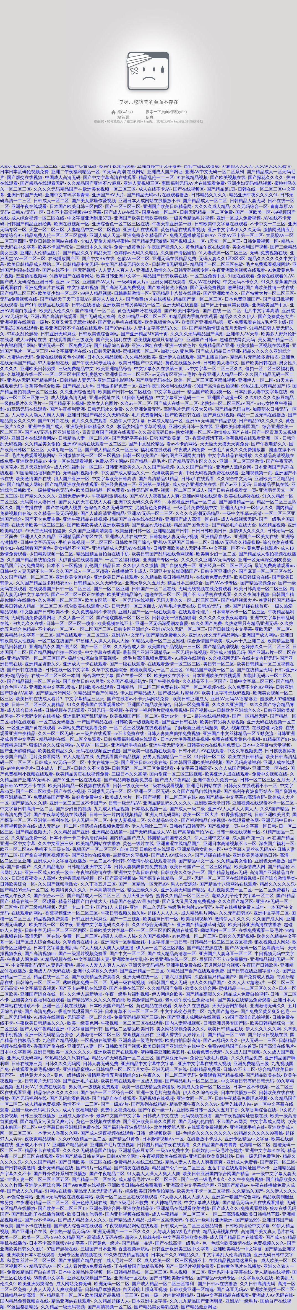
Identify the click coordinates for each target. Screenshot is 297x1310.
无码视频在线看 (196, 1115)
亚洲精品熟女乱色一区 (199, 849)
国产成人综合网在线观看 (78, 1225)
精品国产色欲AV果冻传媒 (135, 901)
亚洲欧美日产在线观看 (116, 577)
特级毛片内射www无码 (190, 907)
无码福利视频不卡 (80, 472)
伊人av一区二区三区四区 (160, 947)
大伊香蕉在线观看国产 (80, 559)
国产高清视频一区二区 (109, 1306)
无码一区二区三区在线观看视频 (225, 878)
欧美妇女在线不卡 (171, 675)
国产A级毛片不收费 (129, 1202)
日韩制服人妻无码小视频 (173, 536)
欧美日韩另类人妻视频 (222, 722)
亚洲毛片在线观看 (140, 229)
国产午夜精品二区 (107, 1173)
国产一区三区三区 (122, 206)
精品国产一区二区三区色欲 (216, 264)
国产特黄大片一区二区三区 (267, 293)
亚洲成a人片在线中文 (126, 536)
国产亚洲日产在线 (29, 1231)
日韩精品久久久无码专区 (98, 583)
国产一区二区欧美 (33, 791)
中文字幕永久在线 (255, 1278)
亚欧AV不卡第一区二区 (240, 235)
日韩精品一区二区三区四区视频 (221, 942)
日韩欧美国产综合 (132, 542)
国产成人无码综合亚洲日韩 (26, 281)
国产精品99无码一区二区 (24, 889)
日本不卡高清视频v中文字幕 (73, 212)
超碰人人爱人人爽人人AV (101, 965)
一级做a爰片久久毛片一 (23, 403)
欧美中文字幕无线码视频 (226, 693)
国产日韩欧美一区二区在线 (84, 1162)
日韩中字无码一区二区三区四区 (56, 930)
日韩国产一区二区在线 (154, 588)
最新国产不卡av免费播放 (223, 959)
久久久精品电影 (48, 866)
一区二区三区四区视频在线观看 (167, 930)
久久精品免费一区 (29, 837)
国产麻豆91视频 (218, 415)
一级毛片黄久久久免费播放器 (237, 449)
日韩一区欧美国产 (140, 455)
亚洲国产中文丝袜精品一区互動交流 (239, 733)
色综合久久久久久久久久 (207, 1133)
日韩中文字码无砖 (38, 542)
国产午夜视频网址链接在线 (241, 1115)
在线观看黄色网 (243, 820)
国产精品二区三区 (17, 293)
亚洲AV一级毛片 (241, 1301)
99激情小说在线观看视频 (151, 861)
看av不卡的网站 (181, 444)
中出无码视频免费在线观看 (212, 472)
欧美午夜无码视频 (117, 166)
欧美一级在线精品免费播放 (148, 1086)
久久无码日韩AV (235, 913)
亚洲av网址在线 (147, 345)
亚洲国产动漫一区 (225, 397)
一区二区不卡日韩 (107, 861)
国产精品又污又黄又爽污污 (46, 1121)
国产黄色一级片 (103, 1243)
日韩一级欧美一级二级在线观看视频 (148, 785)
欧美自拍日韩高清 (182, 1040)
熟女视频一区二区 (193, 432)
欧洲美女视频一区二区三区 (109, 189)
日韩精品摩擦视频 (102, 1289)
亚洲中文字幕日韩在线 (136, 872)
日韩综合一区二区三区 (38, 982)
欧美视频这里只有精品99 (159, 339)
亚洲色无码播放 (269, 861)
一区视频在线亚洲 (98, 1040)
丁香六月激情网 (176, 976)
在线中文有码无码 (259, 658)
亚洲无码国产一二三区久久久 (121, 1231)
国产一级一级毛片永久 (203, 1179)
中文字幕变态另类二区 (182, 1011)
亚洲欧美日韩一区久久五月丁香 (207, 1110)
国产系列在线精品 (148, 1104)
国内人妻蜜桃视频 (182, 1023)
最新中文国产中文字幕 (118, 1115)
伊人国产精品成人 (138, 693)
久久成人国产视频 (242, 1052)
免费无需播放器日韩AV (192, 235)
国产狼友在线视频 (131, 1167)
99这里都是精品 (22, 1306)
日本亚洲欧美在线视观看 (216, 675)
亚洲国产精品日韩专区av (80, 1156)
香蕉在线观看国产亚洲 (80, 1011)
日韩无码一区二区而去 (133, 606)
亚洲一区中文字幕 (17, 843)
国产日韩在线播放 (24, 669)
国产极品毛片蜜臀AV (178, 693)
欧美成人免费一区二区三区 (203, 1086)
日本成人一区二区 (53, 768)
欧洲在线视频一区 (71, 223)
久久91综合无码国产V (153, 924)
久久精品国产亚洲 (71, 832)
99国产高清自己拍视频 (216, 386)
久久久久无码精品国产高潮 (196, 333)
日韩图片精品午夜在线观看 (163, 1144)
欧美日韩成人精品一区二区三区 (31, 606)
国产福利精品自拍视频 (203, 820)
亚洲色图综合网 (104, 1208)
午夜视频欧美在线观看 (164, 1156)
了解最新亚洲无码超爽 (196, 727)
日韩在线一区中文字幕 (67, 669)
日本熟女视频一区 (149, 808)
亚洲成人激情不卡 (76, 1115)
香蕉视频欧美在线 (17, 826)
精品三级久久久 (142, 889)
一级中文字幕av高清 (242, 513)
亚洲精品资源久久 (42, 664)
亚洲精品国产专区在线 (80, 536)
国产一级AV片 (115, 1104)
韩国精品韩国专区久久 (169, 837)
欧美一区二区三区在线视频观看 (127, 1196)
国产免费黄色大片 (275, 316)
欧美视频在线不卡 (115, 623)
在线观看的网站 (26, 913)
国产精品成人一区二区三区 (93, 895)
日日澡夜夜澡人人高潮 (33, 878)
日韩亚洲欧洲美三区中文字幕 (181, 1249)
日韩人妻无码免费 (100, 1063)
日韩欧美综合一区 (17, 884)
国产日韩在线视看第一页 (232, 490)
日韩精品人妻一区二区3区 (83, 438)
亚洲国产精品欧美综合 (149, 704)
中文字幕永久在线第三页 (158, 368)
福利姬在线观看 (155, 449)
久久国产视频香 (154, 936)
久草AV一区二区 (92, 745)
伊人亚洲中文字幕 (212, 837)
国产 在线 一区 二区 (221, 310)
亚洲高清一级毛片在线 (140, 1040)
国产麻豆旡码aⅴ (171, 1057)
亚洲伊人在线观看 (176, 357)
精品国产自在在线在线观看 (136, 519)
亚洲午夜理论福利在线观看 (165, 386)
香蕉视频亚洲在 (138, 1034)
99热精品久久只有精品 (67, 1057)
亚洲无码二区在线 (169, 1069)
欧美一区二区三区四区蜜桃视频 (205, 380)
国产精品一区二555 (226, 1034)
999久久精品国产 (67, 1237)
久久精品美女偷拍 (42, 444)
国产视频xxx (202, 710)
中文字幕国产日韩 (85, 1028)
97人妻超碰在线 (53, 362)
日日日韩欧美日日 (209, 530)
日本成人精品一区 (165, 420)
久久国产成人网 (267, 918)
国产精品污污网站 (53, 693)
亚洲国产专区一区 (160, 559)
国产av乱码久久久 (220, 1040)
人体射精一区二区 (64, 449)
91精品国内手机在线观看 (193, 316)
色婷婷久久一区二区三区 (265, 646)
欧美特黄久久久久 (69, 889)
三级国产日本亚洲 (98, 1249)
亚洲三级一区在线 (270, 768)
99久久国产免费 (206, 623)
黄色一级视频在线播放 (98, 1121)
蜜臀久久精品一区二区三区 (182, 895)
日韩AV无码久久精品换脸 (235, 542)
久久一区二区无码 (55, 733)
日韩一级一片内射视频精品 (115, 814)
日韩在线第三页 (26, 1063)
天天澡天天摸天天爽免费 (224, 444)
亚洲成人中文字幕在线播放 (60, 861)
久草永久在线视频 (191, 1005)
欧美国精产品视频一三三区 (173, 646)
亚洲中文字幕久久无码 (95, 971)
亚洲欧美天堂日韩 (212, 803)
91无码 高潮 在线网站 (124, 171)
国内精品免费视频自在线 (24, 1301)
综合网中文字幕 (98, 675)
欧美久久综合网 (200, 988)
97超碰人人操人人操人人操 (102, 640)
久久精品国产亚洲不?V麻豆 (94, 183)
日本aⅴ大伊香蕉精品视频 (184, 739)
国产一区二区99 (95, 646)
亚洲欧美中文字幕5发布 (52, 687)
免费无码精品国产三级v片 (139, 1017)
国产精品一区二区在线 (94, 1179)
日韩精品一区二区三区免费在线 (147, 687)
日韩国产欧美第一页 (169, 438)
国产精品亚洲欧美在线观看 (71, 484)
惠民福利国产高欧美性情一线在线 (261, 287)
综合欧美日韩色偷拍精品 (149, 1191)
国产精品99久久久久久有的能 (96, 1000)
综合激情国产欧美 (205, 640)
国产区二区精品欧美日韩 (129, 1028)
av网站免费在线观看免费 (82, 727)
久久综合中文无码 (234, 478)
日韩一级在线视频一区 (238, 832)
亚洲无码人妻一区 (85, 1046)
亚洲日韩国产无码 (24, 195)
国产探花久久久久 (265, 177)
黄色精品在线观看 (153, 1005)
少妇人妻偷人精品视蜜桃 (104, 241)
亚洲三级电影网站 (115, 380)
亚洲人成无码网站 (162, 814)
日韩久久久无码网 (62, 1063)
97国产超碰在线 (62, 1249)
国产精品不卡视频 (66, 403)
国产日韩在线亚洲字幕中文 (253, 971)
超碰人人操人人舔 (118, 936)
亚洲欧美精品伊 (138, 1208)
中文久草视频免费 (244, 750)
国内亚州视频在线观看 (127, 1214)
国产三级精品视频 (38, 907)
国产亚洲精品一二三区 (142, 971)
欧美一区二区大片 (200, 814)
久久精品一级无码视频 (55, 513)
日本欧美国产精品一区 (111, 1005)
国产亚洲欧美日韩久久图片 (149, 1121)
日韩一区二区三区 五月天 (265, 779)
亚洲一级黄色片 (180, 345)
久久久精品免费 (246, 1057)
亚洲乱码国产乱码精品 (85, 716)
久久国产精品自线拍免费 (31, 559)
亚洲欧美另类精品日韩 (255, 855)
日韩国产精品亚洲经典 (29, 223)
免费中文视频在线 (269, 774)
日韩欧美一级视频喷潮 (174, 617)
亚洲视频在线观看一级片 (24, 322)
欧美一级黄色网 (82, 1023)
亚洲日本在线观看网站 (33, 438)
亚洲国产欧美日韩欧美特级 (140, 218)
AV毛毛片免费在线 (176, 606)
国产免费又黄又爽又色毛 (265, 1011)
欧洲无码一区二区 (111, 1283)
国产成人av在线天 (121, 212)
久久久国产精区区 (235, 901)
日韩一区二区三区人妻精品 (37, 704)
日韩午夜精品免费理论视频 (241, 1098)
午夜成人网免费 (189, 449)
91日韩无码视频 (104, 351)
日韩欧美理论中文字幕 (247, 1225)
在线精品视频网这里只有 (234, 1260)
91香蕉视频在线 (236, 814)
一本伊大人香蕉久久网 (55, 1133)
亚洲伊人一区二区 (255, 380)
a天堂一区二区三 (224, 241)
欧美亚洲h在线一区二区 (173, 959)
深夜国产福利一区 (276, 843)
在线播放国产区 (63, 258)
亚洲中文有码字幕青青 (67, 195)
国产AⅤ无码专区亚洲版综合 (52, 432)
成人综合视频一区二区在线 (37, 218)
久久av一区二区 (135, 403)
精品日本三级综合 (185, 583)
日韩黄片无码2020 (42, 1081)
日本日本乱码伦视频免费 (24, 171)
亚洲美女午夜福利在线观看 (37, 1000)
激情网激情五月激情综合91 (113, 1075)
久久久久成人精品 (212, 206)
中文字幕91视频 (82, 287)
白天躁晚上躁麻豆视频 (145, 1289)
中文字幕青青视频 (38, 988)
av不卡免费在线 (129, 733)
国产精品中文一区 (196, 861)
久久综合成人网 (129, 646)
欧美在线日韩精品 (245, 756)
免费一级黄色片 (129, 247)
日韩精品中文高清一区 (22, 1295)
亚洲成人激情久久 (153, 270)
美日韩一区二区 (218, 664)
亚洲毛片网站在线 (204, 785)
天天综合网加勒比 (230, 1005)
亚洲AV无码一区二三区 (150, 513)
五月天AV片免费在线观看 (41, 1086)
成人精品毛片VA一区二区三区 (148, 1179)
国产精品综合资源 (111, 345)
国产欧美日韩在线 (259, 362)
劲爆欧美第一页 (167, 472)
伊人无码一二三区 (258, 1040)
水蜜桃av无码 (20, 357)
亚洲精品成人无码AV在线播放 (121, 548)
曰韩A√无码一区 (27, 212)
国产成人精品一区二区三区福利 (163, 1283)
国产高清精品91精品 (158, 478)
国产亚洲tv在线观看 (91, 855)
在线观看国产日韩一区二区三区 (60, 588)
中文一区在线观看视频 (70, 461)
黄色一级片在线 (138, 843)
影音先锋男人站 (235, 1104)
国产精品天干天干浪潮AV (65, 299)
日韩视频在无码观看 (65, 710)
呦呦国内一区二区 (218, 930)
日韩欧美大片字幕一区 (111, 930)
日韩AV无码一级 (213, 606)
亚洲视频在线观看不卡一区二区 (263, 803)
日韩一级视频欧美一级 (158, 1133)
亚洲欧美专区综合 (73, 577)
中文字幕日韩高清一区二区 (26, 808)
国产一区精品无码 (249, 716)
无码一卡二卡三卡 (76, 907)
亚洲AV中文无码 (127, 635)
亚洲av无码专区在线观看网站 (64, 1196)
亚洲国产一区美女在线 (256, 536)
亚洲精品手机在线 (128, 745)
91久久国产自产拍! (195, 467)
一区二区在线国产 (55, 640)
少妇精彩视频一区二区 (51, 554)
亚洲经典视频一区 (118, 484)
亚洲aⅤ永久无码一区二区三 (178, 629)
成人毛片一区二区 (124, 1260)
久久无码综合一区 (250, 206)
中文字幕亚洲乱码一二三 (180, 397)
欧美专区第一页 (100, 600)
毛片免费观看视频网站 (268, 264)
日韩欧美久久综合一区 (183, 872)
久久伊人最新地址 (85, 994)
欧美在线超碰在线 (242, 496)
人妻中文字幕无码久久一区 (160, 328)
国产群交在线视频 (24, 177)
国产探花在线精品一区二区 (165, 878)
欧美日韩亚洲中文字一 (118, 276)
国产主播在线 (29, 507)
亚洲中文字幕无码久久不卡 (102, 924)
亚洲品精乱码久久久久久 (167, 803)
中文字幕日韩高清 (194, 768)
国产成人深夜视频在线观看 (107, 1133)
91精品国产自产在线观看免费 (195, 971)
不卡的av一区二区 (55, 629)
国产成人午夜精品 (173, 779)
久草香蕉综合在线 (258, 1110)
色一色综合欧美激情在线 (226, 1243)
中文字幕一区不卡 (226, 548)
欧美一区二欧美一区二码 (24, 1237)
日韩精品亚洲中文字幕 (89, 866)
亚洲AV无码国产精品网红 (32, 380)
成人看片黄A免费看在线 (88, 1266)
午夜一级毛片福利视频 (127, 994)
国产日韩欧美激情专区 (171, 1278)
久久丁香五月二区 (98, 884)
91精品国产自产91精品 (96, 693)
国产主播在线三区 (127, 988)
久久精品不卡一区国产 (205, 681)
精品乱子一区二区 (64, 1295)
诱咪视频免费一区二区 (85, 982)
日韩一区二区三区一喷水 (70, 623)
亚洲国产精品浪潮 (70, 1144)
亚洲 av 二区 (68, 281)
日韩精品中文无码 (80, 264)
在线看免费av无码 (213, 577)
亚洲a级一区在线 (130, 1278)
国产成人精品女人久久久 (82, 1220)
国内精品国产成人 (127, 837)
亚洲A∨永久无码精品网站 (214, 635)
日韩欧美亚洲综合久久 (239, 710)
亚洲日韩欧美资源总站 (211, 1156)
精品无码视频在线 (220, 1231)
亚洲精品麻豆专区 (136, 1150)
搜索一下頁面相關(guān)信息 (166, 113)
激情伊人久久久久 (247, 530)
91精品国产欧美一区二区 (210, 669)
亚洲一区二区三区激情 (241, 461)
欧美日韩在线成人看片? (39, 698)
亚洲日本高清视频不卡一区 (229, 843)
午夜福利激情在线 (109, 496)
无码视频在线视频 (156, 1098)
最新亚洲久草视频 (130, 855)
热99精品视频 (272, 525)
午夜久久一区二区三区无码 (169, 1075)
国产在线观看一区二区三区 (82, 635)
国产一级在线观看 (127, 664)
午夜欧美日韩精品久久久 (40, 1023)
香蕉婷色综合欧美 (42, 386)
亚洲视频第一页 (256, 472)
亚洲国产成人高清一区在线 (191, 519)
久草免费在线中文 (80, 942)
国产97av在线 (118, 328)
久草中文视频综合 (109, 669)
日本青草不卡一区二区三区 (238, 611)
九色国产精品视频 (60, 1040)
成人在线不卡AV (155, 189)
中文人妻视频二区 (127, 820)
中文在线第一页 (102, 762)
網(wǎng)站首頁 (125, 113)
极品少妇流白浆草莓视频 (141, 426)
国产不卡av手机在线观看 (207, 594)
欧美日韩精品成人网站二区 (33, 264)
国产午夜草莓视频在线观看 (60, 814)
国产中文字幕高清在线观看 (109, 177)
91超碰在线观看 (189, 658)
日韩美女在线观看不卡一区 (250, 785)
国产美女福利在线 (113, 339)
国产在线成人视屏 (64, 507)
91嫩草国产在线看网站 (72, 276)
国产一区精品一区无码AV (143, 884)
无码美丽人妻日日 (38, 501)
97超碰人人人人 (237, 166)
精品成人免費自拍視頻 (245, 994)
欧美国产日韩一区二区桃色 (124, 391)
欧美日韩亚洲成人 (190, 698)
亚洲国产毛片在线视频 (112, 1144)
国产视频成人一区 (187, 241)
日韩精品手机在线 (271, 484)
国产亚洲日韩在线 (179, 722)
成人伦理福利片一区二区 (78, 467)
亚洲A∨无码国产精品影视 (211, 420)
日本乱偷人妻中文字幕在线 (260, 391)
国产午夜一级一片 (156, 1110)
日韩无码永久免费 (105, 409)
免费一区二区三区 (80, 936)
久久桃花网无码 (223, 658)
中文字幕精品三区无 (85, 698)
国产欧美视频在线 (228, 177)
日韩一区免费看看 (191, 704)
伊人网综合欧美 (167, 994)
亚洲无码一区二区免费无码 (64, 345)
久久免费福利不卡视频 (94, 611)
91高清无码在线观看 (27, 409)
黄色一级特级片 (69, 1075)
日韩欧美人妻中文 (221, 362)
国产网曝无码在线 (153, 380)
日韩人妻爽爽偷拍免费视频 (173, 733)
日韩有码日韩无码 (187, 826)
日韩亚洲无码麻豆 (58, 333)
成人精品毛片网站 (199, 913)
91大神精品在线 (166, 1202)
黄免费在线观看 (262, 548)
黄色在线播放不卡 (182, 362)
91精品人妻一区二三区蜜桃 (158, 640)
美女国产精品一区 (275, 339)
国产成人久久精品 (24, 1191)
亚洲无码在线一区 (140, 976)
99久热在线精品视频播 (126, 1254)
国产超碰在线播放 (212, 855)
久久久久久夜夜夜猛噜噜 (223, 617)
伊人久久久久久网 (263, 1028)
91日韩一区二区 (209, 756)
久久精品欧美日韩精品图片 (167, 577)
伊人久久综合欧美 (200, 1092)
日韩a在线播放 (86, 305)
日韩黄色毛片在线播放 (239, 1266)
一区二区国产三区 (93, 629)
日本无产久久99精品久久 (175, 1254)
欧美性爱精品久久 (55, 750)
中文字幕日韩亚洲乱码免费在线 (69, 1127)
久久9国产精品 (274, 808)
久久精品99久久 (162, 820)
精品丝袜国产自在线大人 (82, 901)
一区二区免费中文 (207, 276)
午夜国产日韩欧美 (260, 965)
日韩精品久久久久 (208, 195)
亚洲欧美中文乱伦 (129, 959)
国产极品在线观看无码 (42, 183)
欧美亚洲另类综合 (35, 1283)
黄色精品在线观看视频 (183, 229)
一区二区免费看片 (272, 889)
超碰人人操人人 (107, 299)
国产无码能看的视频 (69, 1098)
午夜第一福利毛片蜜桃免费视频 (156, 710)
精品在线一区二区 (51, 976)
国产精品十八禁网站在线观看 (228, 884)
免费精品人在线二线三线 (138, 1162)
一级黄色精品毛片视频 (192, 218)
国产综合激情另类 (277, 878)
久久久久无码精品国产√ (56, 189)
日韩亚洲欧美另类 (272, 814)
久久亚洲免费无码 (143, 409)
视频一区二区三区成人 (183, 490)
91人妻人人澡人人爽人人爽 (153, 1173)
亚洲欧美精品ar (31, 461)
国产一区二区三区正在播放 (77, 594)
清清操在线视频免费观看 (104, 826)
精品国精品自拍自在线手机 (102, 554)
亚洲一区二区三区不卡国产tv (78, 803)
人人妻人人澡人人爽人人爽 (37, 415)
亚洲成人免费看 (241, 1162)
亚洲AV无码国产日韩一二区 (180, 542)
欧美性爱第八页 (169, 1127)
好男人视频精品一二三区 (167, 756)
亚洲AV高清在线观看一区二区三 (94, 444)
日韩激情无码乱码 (169, 264)
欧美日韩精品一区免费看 (100, 490)
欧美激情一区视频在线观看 (263, 345)
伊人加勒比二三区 (149, 826)
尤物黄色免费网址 (153, 507)
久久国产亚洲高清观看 (91, 530)
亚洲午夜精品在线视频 (85, 519)
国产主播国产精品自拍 (81, 1260)
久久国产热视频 (158, 467)
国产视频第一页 (222, 826)
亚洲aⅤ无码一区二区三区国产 (36, 658)
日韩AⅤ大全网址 (123, 1156)
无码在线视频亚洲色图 (98, 750)
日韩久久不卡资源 (91, 768)
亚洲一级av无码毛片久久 (35, 1110)
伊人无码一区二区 (89, 820)
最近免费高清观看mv (274, 565)
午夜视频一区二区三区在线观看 (132, 1023)
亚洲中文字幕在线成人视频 (204, 1063)
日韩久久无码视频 (236, 936)
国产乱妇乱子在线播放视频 (37, 1214)
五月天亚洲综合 (35, 467)
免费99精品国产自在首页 (232, 1046)
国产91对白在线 (53, 420)
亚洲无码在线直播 (180, 305)
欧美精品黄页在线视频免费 (82, 774)
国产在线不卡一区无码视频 (68, 270)
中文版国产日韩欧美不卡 (44, 611)
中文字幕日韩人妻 (92, 959)
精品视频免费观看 (51, 918)
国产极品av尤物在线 (151, 525)
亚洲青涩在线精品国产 (178, 843)
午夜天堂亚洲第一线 (172, 223)
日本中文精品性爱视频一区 (84, 1272)
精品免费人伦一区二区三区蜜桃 (56, 235)
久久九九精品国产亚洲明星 (196, 1301)
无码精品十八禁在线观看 (176, 293)
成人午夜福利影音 (80, 1110)
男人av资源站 (184, 884)
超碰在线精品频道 (212, 716)
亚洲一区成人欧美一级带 (49, 872)
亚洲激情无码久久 (267, 1005)
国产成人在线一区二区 (176, 403)
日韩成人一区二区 (51, 200)
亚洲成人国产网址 (165, 171)
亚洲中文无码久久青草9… (139, 501)
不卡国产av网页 (232, 1121)
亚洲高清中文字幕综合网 (190, 1185)
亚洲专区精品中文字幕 (247, 1139)
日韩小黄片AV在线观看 (201, 750)
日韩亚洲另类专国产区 (225, 1023)
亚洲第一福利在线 (51, 820)
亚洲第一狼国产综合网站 (236, 1196)
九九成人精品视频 (111, 808)
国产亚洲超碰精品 (17, 750)
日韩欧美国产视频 (122, 1046)
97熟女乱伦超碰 (22, 333)
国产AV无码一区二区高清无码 (255, 947)
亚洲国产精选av (232, 1185)
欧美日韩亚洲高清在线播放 (254, 924)
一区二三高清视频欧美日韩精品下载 (244, 1214)
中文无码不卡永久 (241, 281)
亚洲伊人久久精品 (38, 536)
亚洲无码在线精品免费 (174, 258)
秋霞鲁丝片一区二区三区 (31, 1260)
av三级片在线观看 (93, 733)
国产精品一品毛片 (147, 461)
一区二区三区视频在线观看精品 (140, 727)
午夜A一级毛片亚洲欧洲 (209, 1220)
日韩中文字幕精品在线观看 (222, 1295)
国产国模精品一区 (236, 501)
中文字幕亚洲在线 (69, 351)
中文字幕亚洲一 (169, 391)
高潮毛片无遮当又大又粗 (187, 409)
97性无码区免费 (142, 490)
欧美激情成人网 (249, 866)
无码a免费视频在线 (268, 252)
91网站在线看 (58, 1191)
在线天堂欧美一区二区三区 (37, 525)
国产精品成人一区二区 (205, 200)
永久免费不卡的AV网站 (250, 687)
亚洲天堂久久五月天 (145, 583)
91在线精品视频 (192, 177)
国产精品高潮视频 (221, 646)
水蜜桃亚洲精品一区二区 (191, 501)
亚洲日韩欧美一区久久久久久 (62, 1052)
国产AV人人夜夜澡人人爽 (154, 496)
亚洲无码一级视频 (105, 710)
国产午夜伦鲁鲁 (164, 681)
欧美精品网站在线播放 (98, 843)
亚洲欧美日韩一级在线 (190, 426)
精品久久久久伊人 (238, 316)
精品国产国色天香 (191, 525)
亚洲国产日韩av (201, 339)
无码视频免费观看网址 (33, 617)
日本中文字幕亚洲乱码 (55, 947)
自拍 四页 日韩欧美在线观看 (147, 849)
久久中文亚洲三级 (55, 843)
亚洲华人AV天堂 (242, 333)
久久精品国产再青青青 (215, 1144)
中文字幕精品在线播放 (230, 455)
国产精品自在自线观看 (114, 1098)
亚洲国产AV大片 (108, 195)
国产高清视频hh (120, 878)
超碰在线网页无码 (237, 339)
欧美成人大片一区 (122, 797)
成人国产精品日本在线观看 (236, 1237)
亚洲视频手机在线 (247, 1127)
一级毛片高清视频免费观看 (145, 658)
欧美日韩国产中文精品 (140, 362)
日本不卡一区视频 (64, 565)
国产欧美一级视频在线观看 (149, 750)
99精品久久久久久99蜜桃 (258, 1133)
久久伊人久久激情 (273, 166)
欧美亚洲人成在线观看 (227, 774)
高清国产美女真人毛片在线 (267, 1231)
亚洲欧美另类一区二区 (272, 1289)
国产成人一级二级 (187, 808)
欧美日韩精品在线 (225, 1028)
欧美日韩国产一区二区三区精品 (200, 866)
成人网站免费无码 (74, 1283)
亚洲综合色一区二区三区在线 (120, 223)
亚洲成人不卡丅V (33, 1144)
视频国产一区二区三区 (94, 849)
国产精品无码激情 (149, 241)
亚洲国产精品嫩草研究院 (201, 924)
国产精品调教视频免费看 (128, 779)
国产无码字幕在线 (129, 438)
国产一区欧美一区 (253, 212)
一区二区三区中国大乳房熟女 (74, 374)
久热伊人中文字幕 (127, 420)
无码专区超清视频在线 (80, 1254)
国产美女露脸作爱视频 (94, 200)
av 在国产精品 (280, 837)
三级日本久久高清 (93, 247)
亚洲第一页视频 (154, 484)
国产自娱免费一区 (178, 565)
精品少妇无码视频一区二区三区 (123, 1057)
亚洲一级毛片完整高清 (158, 1092)
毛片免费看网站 (147, 415)
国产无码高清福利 (243, 762)
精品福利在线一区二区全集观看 (70, 739)
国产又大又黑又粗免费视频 (188, 901)
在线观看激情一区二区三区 (173, 664)
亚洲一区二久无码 (147, 907)
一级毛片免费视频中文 (195, 507)
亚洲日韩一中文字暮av (159, 166)
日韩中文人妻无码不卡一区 (26, 571)
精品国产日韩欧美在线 (165, 276)
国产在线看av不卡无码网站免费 (138, 698)
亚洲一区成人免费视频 (239, 218)
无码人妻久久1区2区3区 (222, 258)
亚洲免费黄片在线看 (44, 287)
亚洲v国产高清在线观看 (53, 316)
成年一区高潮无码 (165, 1220)
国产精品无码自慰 (232, 409)
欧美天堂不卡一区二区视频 (203, 1191)
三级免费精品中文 (76, 368)
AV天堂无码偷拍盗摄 (45, 530)
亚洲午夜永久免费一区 (215, 779)
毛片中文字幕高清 (261, 310)
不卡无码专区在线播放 (38, 716)
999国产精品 (211, 797)
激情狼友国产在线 (231, 432)
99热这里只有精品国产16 (265, 386)
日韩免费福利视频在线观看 (131, 739)
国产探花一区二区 (277, 1162)
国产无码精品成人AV (150, 832)
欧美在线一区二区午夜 (51, 924)
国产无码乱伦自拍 (196, 1121)
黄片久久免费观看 (89, 420)
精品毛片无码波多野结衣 (254, 357)
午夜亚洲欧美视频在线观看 (238, 270)
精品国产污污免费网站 (22, 565)
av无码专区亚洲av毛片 (174, 374)
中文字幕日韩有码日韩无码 (247, 1081)
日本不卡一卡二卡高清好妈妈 (78, 837)
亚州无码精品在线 (55, 1167)
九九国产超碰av (222, 1011)
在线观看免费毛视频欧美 (35, 1069)
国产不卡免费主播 (42, 519)
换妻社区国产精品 (276, 600)
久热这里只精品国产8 (215, 976)
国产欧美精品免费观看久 (96, 976)
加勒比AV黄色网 (177, 351)
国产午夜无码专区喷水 (94, 362)
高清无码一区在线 (42, 936)
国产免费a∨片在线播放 (148, 299)
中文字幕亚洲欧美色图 (185, 1237)
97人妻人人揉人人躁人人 (184, 1196)
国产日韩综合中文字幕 (230, 629)
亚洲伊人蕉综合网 (233, 467)
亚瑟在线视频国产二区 (89, 1278)
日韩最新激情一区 (131, 293)
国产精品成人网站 (24, 484)
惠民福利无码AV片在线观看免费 (193, 183)
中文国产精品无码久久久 (125, 264)
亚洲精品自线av (216, 536)
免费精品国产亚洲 (216, 345)
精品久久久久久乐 (277, 884)
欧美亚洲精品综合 (114, 368)
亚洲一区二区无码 (152, 791)
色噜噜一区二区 (254, 1144)
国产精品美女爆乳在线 (156, 1306)
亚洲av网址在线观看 (202, 496)
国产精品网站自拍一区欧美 (55, 652)
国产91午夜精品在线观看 (44, 305)
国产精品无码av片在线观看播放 (157, 195)
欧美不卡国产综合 (55, 247)
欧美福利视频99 (196, 918)
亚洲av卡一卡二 (176, 716)
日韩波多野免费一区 (116, 386)
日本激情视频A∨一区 (163, 1139)
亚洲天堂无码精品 (146, 965)
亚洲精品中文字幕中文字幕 (148, 1063)
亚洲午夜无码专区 (166, 745)
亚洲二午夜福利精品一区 (75, 171)
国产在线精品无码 (254, 669)
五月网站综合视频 (221, 965)
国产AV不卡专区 (221, 583)
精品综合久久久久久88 (55, 1092)
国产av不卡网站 (40, 1220)
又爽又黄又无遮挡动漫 (73, 322)
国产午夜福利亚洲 (67, 409)
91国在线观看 (241, 276)
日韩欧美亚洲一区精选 (192, 1289)
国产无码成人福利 (97, 316)
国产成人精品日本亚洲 (218, 351)
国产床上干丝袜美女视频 (225, 305)
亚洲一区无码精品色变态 (49, 1034)
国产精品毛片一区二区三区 (191, 1081)
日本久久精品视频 (105, 357)
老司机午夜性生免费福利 (190, 1000)
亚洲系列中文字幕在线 (230, 1272)
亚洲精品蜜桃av (78, 1069)
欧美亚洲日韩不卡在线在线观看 (71, 328)
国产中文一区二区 (127, 953)
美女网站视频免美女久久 (180, 1028)
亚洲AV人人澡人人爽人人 (233, 808)
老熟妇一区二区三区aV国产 (227, 403)
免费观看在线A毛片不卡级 (260, 322)
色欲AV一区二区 (133, 258)
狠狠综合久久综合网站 (51, 745)
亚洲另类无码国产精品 (183, 889)
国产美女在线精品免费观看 (244, 1000)
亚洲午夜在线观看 (29, 206)
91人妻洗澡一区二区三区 (223, 252)
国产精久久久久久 (38, 496)
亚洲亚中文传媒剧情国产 (173, 571)
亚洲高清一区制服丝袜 (123, 942)
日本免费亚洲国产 (242, 299)
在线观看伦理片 (193, 611)
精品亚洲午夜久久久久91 (253, 195)
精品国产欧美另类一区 (209, 391)
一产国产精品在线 (95, 722)
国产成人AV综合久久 (171, 855)
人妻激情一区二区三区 (98, 1034)
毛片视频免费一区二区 (230, 889)
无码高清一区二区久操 (89, 1017)
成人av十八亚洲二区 (245, 640)
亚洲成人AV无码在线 (49, 971)
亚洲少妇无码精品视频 (249, 183)
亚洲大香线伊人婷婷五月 (180, 1034)
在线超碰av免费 (267, 727)
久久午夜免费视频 (245, 1179)
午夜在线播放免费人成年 (239, 907)
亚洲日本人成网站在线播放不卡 (149, 200)
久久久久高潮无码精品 (197, 513)
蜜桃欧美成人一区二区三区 (156, 669)
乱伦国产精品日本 (102, 565)
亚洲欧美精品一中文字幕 (237, 1249)
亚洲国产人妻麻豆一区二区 (225, 953)
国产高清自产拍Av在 (193, 832)
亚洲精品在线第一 (109, 832)
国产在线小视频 (69, 791)
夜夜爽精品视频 (40, 1139)
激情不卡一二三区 (80, 1104)
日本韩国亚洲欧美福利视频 (196, 762)
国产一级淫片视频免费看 (82, 953)
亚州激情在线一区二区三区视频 (89, 455)
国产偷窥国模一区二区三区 (122, 617)
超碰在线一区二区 (162, 594)
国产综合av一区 (48, 895)
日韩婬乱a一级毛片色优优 (217, 1150)
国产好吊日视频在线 (268, 1034)
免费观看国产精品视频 (118, 756)
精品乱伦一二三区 (156, 177)
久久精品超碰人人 (111, 1301)
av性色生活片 (20, 768)
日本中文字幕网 (15, 1052)
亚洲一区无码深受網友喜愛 (264, 559)
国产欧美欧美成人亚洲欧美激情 (98, 525)
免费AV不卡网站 (111, 461)
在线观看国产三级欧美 (71, 339)
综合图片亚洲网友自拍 (183, 455)
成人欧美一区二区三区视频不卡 (175, 1260)
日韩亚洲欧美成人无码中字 (179, 548)
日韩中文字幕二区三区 (251, 681)
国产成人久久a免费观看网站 (239, 1208)
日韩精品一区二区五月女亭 (122, 1069)
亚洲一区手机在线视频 (64, 1005)
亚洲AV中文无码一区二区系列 (214, 171)
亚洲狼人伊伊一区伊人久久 (246, 507)
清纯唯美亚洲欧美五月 (162, 1052)
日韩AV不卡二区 (239, 1069)
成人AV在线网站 (204, 281)
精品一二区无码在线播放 (261, 415)
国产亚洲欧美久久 (221, 293)
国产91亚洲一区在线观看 (77, 779)
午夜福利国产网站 (17, 345)
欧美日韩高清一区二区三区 (260, 588)
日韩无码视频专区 (191, 270)
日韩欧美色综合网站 (98, 333)
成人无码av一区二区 (57, 826)
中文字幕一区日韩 (258, 826)
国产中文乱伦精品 (146, 444)
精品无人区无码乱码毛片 (98, 1191)
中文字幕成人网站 (267, 1121)
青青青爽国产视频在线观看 (108, 432)
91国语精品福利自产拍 (38, 472)
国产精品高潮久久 (203, 994)
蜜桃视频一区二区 (140, 351)
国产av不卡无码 (235, 484)
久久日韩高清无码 (257, 1283)
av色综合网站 (20, 1196)
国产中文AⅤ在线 (98, 258)
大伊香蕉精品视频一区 (80, 878)
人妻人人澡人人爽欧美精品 (55, 1289)
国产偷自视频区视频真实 (44, 855)
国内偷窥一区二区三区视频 (175, 774)
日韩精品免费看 (205, 1069)
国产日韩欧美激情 (17, 1167)
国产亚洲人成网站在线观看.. (195, 1017)
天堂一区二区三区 (46, 229)
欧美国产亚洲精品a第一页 (206, 322)
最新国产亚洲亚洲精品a (146, 652)
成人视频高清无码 (68, 397)
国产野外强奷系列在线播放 (60, 1173)
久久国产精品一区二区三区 (26, 577)
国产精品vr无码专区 (215, 1278)
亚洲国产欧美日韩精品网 (167, 206)
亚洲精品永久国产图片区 (53, 646)
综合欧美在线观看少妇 (86, 606)
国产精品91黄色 (123, 1139)
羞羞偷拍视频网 (31, 276)
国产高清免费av (40, 1011)
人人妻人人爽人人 (116, 270)
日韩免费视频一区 (260, 241)
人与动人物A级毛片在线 (176, 1231)
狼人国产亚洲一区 (71, 478)
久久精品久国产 (247, 1191)
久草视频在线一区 (24, 374)
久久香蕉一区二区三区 (60, 600)
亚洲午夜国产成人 (45, 426)
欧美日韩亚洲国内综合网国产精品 (216, 1173)
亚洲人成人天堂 (104, 235)
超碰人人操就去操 (142, 1237)
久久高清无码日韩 (155, 432)
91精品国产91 (276, 739)
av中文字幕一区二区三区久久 (214, 368)
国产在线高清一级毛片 (177, 1243)
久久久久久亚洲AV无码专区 (208, 559)
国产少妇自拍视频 (73, 808)
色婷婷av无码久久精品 (136, 252)
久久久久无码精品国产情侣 (89, 1150)
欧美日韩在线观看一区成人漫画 (132, 1081)
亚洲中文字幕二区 (271, 913)
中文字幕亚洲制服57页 (89, 218)
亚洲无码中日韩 (276, 820)
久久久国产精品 (40, 1162)
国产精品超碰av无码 (227, 872)
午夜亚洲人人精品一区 (220, 374)
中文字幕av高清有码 (245, 797)
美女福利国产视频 (250, 247)
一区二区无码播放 (56, 722)
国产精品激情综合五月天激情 (218, 328)
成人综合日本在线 (24, 710)
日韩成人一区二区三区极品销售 (192, 1225)
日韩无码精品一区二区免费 (206, 212)
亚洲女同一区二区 (194, 1098)
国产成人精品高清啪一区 (171, 953)
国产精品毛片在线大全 (234, 525)
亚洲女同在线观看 (168, 281)
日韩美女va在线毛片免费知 (213, 745)
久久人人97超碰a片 (246, 982)
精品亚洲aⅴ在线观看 (71, 1301)
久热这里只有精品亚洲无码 (251, 623)
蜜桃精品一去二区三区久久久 (247, 988)
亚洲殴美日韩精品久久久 (90, 426)
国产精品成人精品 (127, 1220)
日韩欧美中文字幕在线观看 (221, 223)
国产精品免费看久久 (166, 635)
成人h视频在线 (235, 727)
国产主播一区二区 (134, 675)
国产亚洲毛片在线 (80, 1081)
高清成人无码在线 (105, 1237)
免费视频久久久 (268, 1243)
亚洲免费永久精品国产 (145, 235)
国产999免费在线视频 (84, 1185)
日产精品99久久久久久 (261, 420)
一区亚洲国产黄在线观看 (31, 727)
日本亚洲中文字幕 (149, 1301)
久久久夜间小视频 (251, 594)
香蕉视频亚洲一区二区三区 (71, 913)
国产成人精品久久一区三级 (111, 449)
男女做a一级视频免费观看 (94, 1086)
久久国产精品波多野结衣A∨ (43, 583)
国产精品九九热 (78, 386)
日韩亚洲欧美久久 (122, 467)
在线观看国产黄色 (33, 548)
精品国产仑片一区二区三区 (178, 1167)
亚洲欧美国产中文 (269, 305)
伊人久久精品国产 (207, 982)
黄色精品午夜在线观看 (208, 247)
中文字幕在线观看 (102, 652)
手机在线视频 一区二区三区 (85, 542)
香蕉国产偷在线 (48, 1046)
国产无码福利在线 (29, 1098)
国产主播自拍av (212, 357)
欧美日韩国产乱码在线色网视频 (163, 554)
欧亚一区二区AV (16, 849)
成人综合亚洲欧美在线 (195, 484)
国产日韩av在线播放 (217, 1283)
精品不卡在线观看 (42, 1150)
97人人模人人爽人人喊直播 (107, 947)
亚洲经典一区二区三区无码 (225, 565)
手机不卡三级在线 (52, 849)
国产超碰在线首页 (250, 606)
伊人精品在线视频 (272, 1272)
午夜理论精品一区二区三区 (42, 1202)
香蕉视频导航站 (133, 1249)
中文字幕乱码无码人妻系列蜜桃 (42, 965)
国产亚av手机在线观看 (120, 322)
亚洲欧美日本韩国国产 (237, 426)
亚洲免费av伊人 (73, 496)
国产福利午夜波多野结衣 (247, 791)
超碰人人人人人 (162, 913)
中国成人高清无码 (62, 177)
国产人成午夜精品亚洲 (42, 1028)
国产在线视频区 (188, 189)
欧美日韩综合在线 (251, 577)
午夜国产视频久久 (165, 247)
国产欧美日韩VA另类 (83, 681)
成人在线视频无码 (238, 519)
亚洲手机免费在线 (184, 965)
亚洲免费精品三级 (251, 1063)
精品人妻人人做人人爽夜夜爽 (194, 1162)
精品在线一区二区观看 (33, 901)
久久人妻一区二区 (76, 617)
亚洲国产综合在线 (79, 166)
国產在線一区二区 (159, 212)
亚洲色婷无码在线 (89, 1202)
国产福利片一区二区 (95, 310)
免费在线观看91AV (275, 276)
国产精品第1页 (221, 189)
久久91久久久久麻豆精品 (269, 397)
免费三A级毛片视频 (209, 1057)
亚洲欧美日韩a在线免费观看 (135, 1185)
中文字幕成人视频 (202, 1202)
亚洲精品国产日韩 (171, 530)
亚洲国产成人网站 (259, 635)
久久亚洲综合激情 (77, 391)
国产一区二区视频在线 (203, 687)
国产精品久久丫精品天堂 (87, 252)
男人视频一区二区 (187, 1272)
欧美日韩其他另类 (85, 1214)
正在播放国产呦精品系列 (138, 1266)
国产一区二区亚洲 (111, 588)
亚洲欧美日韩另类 (38, 368)
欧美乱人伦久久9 (55, 310)
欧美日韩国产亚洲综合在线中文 (174, 1046)
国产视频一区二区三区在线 (169, 797)
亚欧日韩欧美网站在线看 (53, 241)
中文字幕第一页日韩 (167, 942)
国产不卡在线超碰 (33, 1225)
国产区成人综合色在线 (38, 942)
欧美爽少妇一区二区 (58, 293)
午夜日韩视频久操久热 (123, 913)
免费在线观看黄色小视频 (60, 357)
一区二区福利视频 (122, 559)
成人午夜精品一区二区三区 (179, 1214)
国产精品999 (247, 1220)
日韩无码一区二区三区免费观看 (143, 768)
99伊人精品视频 (95, 293)
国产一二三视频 (125, 918)
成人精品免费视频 (42, 1104)
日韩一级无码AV (124, 803)
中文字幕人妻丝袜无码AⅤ (249, 849)
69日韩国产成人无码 (167, 982)
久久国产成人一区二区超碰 (82, 571)
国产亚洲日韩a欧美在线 (144, 762)
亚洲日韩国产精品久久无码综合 (98, 415)
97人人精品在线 (78, 756)
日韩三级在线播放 (38, 1115)
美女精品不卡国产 (71, 548)
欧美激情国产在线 (33, 478)
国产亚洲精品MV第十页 (144, 333)
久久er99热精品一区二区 (82, 1139)
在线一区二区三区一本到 (55, 675)
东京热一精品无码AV (70, 1231)
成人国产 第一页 (248, 837)
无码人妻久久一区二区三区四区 (187, 600)
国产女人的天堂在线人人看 (84, 501)
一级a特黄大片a (132, 281)
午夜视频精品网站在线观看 (131, 1225)
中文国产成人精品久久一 (125, 472)
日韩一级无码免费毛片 (258, 1156)
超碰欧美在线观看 (96, 687)
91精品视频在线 (56, 959)
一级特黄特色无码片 (53, 490)
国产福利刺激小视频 (167, 287)
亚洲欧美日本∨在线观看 (31, 1254)
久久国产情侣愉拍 (178, 252)
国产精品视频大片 (238, 600)
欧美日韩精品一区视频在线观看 (79, 785)
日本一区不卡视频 (251, 1086)
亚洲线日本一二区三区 (127, 374)
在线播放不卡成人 (129, 571)
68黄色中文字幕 (48, 1278)
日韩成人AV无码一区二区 (60, 762)
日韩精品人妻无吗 (247, 200)
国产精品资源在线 (204, 947)
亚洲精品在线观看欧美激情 (182, 1208)
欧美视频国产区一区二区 (134, 716)
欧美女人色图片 (102, 403)
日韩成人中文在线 (160, 1115)
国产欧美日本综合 (182, 310)
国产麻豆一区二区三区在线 (265, 571)
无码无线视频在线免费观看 (204, 588)
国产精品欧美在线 (263, 1075)
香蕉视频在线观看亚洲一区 (253, 438)
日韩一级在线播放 (201, 166)
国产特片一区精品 (93, 1167)
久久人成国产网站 (232, 768)
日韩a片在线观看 (197, 478)
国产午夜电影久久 (268, 444)
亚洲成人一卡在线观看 (85, 664)
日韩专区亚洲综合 (218, 571)
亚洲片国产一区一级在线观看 (147, 611)
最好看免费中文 (87, 797)
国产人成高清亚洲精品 (102, 513)
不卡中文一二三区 (267, 223)
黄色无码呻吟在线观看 (140, 310)
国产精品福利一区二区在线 (33, 681)
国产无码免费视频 (207, 287)
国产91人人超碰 (111, 907)
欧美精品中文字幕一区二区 (26, 635)
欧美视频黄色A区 (162, 322)
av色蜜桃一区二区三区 (194, 936)
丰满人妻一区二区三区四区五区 (38, 1179)
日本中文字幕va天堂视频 (266, 745)
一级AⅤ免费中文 (172, 1150)
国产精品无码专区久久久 (192, 461)
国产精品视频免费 (258, 583)
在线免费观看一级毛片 (261, 930)
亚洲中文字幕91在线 (265, 1150)
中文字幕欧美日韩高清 (114, 478)
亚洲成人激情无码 (227, 652)
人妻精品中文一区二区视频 (93, 229)
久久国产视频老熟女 (126, 681)
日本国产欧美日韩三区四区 (76, 206)
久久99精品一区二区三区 (142, 316)
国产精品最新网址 (199, 1306)
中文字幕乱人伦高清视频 (226, 1254)
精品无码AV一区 (45, 1266)
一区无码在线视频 (136, 600)
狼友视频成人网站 (272, 942)
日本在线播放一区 (238, 1092)
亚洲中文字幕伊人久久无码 (234, 229)
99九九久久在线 (27, 623)
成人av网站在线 (31, 339)
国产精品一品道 (137, 1243)
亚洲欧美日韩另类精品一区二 (131, 305)
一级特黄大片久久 (33, 1075)
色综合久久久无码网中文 (108, 507)
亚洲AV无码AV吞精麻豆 (233, 698)
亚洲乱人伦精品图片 (40, 252)
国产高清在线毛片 (276, 1046)
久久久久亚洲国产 (230, 704)
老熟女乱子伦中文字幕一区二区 (243, 895)
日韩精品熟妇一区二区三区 (140, 1272)
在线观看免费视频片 (207, 1127)
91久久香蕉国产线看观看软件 (96, 704)
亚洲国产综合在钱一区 (42, 994)
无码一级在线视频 (127, 982)
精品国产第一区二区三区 (197, 299)
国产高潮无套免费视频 (123, 287)
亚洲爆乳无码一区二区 (109, 791)
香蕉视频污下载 (207, 438)
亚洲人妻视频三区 (141, 183)
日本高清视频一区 (107, 889)
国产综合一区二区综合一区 (107, 1092)
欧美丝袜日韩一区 (133, 530)
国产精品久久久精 (29, 803)
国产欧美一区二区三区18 (62, 1208)
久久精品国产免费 (165, 988)
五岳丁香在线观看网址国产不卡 (239, 1167)
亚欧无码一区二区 (272, 629)
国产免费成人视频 (256, 976)
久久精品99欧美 (140, 357)
